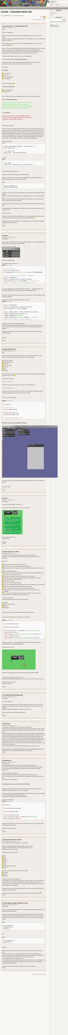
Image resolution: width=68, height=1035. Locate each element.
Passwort (52, 2)
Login (52, 4)
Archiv (61, 7)
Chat (32, 7)
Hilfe (15, 7)
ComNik (14, 27)
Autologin (57, 4)
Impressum (56, 25)
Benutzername (53, 1)
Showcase (46, 7)
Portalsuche (62, 21)
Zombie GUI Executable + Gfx (8, 387)
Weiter (44, 19)
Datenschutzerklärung (54, 26)
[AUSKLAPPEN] (9, 265)
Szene (20, 7)
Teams (51, 14)
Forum (27, 7)
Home (4, 7)
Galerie (38, 7)
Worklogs (54, 7)
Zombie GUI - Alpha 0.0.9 (7, 381)
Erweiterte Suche (54, 21)
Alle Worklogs (53, 12)
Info (10, 7)
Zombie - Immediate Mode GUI (16, 15)
